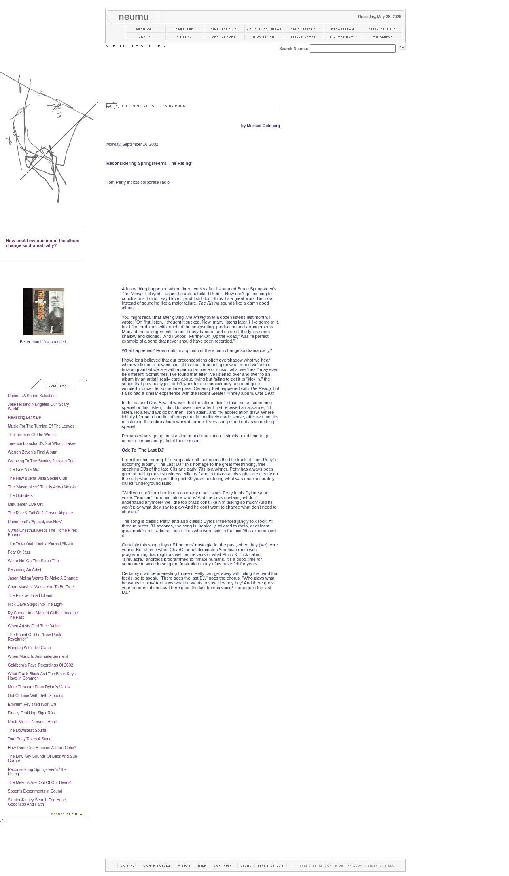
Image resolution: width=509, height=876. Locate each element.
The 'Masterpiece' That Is (42, 487)
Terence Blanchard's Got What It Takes (42, 443)
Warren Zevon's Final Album (32, 452)
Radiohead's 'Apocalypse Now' (35, 522)
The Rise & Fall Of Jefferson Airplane (40, 513)
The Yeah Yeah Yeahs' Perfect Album (40, 543)
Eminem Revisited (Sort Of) (32, 704)
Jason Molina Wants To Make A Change (43, 578)
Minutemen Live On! (26, 504)
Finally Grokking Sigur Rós (31, 713)
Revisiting (24, 417)
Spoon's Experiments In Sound (35, 791)
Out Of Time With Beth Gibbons (35, 695)
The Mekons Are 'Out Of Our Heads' (39, 782)
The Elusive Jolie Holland (30, 595)
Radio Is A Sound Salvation (32, 396)
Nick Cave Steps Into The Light (35, 604)
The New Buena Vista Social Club (37, 478)
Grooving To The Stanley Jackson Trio (41, 461)
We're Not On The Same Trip (33, 561)
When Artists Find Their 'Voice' (34, 626)
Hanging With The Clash (29, 648)
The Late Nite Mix (23, 469)
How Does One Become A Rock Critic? (42, 748)
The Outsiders (20, 496)
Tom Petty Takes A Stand (29, 739)
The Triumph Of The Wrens (32, 435)
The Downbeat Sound (27, 730)
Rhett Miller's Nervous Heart (32, 722)
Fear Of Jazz (19, 552)
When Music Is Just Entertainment (38, 656)
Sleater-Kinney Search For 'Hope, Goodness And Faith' (37, 802)
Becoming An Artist (24, 569)
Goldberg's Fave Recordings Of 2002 (40, 665)
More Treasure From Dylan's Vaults (39, 687)
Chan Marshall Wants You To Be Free (41, 587)
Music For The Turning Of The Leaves (41, 426)
